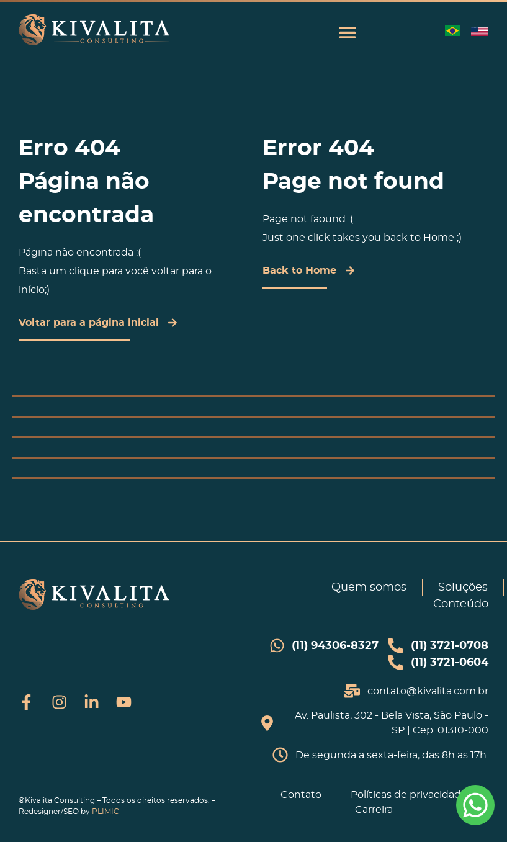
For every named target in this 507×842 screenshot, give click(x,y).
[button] (347, 32)
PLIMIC (105, 811)
